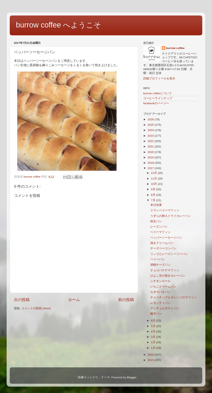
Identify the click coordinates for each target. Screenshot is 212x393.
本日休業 (156, 205)
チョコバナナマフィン (164, 270)
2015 (151, 360)
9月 (153, 189)
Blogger (131, 377)
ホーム (74, 299)
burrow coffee (175, 48)
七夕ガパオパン (160, 292)
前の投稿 (126, 299)
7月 (153, 200)
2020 (151, 152)
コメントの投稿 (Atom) (36, 308)
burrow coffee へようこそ (58, 25)
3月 (153, 336)
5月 (153, 326)
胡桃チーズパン (160, 264)
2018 (151, 162)
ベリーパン (157, 259)
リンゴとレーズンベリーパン (169, 254)
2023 (151, 135)
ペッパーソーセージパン (166, 237)
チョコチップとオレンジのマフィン (173, 297)
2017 (151, 168)
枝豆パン (156, 221)
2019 (151, 157)
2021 (151, 146)
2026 (151, 119)
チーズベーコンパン (163, 248)
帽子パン (156, 313)
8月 (153, 194)
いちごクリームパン (163, 286)
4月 (153, 331)
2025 (151, 124)
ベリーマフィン (160, 232)
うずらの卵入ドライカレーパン (170, 215)
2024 (151, 130)
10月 (154, 183)
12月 (154, 172)
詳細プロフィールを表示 (159, 78)
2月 (153, 342)
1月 (153, 347)
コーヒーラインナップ (157, 98)
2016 (151, 354)
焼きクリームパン (161, 243)
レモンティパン (160, 303)
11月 (154, 178)
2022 (151, 141)
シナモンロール (160, 281)
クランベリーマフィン (164, 210)
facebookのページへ (156, 103)
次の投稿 (22, 299)
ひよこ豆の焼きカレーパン (167, 275)
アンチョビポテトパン (164, 308)
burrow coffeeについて (157, 93)
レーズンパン (159, 226)
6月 (153, 320)
